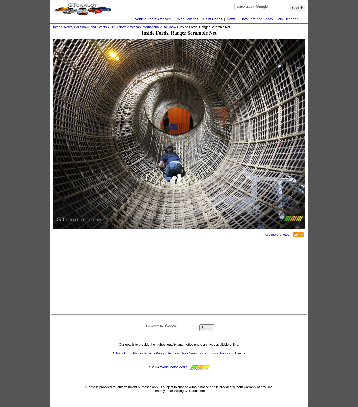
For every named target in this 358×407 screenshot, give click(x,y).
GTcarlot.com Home (127, 353)
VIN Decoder (288, 19)
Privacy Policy (154, 353)
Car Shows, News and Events (223, 353)
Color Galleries (186, 19)
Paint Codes (212, 19)
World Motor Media (173, 367)
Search (194, 353)
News (231, 19)
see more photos (277, 234)
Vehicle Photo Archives (153, 19)
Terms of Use (176, 353)
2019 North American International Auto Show (143, 27)
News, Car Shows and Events (85, 27)
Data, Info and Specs (256, 19)
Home (56, 27)
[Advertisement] (117, 275)
